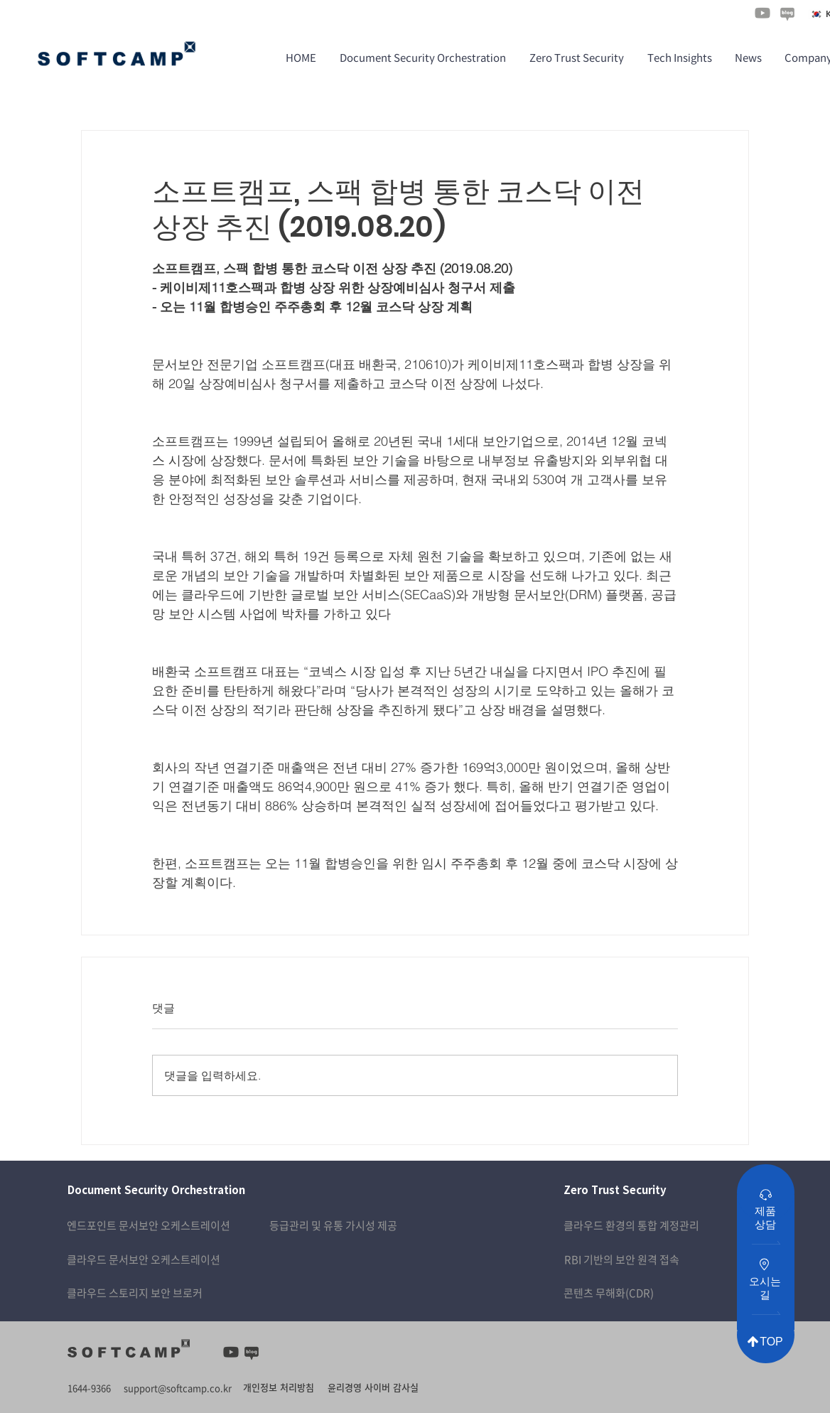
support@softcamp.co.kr (178, 1388)
